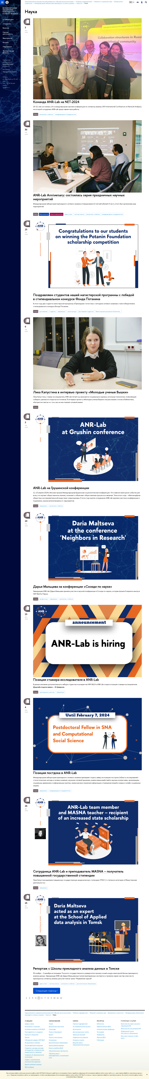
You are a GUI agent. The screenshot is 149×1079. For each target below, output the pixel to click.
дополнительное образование (86, 984)
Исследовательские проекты (82, 1026)
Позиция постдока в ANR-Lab (55, 772)
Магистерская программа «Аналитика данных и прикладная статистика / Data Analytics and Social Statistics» (109, 311)
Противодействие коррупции (34, 1045)
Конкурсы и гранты (78, 1040)
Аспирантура (52, 1040)
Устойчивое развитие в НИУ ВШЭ (35, 1029)
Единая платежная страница (33, 1064)
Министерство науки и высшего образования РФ (130, 1025)
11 (58, 998)
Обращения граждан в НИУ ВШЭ (35, 1040)
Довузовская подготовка (56, 1026)
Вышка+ (51, 1035)
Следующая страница (46, 990)
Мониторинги (77, 1029)
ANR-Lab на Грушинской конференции (61, 488)
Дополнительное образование (58, 1043)
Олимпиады (52, 1029)
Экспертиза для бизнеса (8, 52)
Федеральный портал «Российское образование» (129, 1032)
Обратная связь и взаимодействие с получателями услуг (58, 1056)
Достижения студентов (86, 311)
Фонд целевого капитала (32, 1043)
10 (54, 998)
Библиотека (100, 1024)
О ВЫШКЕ (28, 1021)
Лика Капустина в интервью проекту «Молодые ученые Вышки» (80, 392)
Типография (100, 1032)
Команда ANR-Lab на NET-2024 (56, 101)
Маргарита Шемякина (10, 72)
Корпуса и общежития (31, 1035)
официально (61, 311)
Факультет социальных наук (98, 1013)
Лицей (51, 1024)
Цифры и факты (29, 1024)
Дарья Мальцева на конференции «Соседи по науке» (72, 586)
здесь (113, 1073)
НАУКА (75, 1021)
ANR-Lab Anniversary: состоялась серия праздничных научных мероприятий (79, 197)
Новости (48, 1015)
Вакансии (6, 28)
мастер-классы (79, 214)
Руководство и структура (32, 1026)
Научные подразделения (80, 1024)
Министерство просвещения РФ (131, 1028)
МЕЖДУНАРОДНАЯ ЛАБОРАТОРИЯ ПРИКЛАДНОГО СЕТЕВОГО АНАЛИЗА (10, 11)
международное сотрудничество (65, 114)
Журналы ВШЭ (101, 1037)
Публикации (100, 1040)
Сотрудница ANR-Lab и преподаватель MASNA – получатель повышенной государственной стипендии (78, 873)
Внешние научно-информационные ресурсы (81, 1044)
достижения (43, 311)
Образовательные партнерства (58, 1051)
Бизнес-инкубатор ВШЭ (56, 1048)
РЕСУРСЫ (100, 1021)
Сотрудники (7, 24)
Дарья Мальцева (8, 64)
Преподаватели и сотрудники (34, 1032)
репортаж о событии (46, 114)
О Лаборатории (8, 19)
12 (61, 998)
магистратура (72, 311)
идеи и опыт (68, 214)
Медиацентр (100, 1035)
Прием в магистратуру (55, 1037)
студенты (52, 311)
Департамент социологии (116, 1013)
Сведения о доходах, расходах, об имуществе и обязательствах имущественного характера (34, 1050)
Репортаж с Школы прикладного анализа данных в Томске (76, 968)
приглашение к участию (47, 692)
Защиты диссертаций (79, 1035)
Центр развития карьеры (56, 1045)
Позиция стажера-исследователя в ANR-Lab (66, 679)
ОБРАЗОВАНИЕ (54, 1021)
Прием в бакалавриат (55, 1032)
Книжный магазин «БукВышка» (105, 1029)
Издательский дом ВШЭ (104, 1026)
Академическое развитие (80, 1037)
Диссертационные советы (81, 1032)
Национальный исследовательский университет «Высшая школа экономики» (48, 1013)
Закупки (27, 1037)
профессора (44, 599)
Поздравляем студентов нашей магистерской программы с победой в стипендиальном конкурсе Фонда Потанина (83, 297)
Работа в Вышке (29, 1067)
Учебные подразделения (80, 1013)
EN (133, 2)
